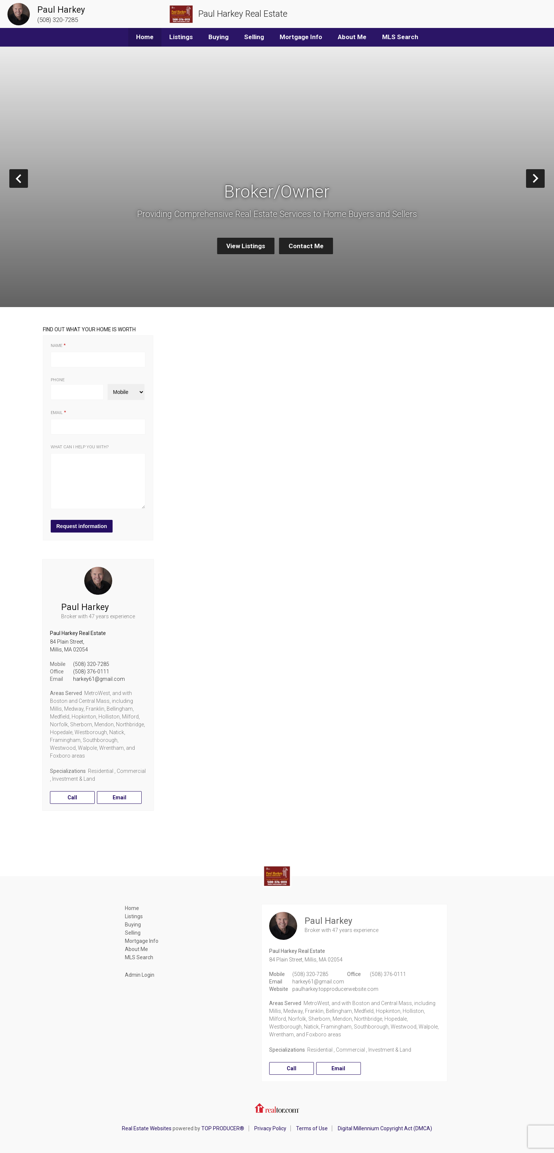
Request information (81, 526)
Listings (181, 37)
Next (544, 178)
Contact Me (306, 246)
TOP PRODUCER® (222, 1128)
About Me (352, 37)
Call (72, 797)
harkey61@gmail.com (99, 679)
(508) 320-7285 (91, 664)
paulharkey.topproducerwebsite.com (335, 989)
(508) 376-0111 (91, 672)
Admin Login (139, 975)
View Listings (245, 246)
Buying (218, 37)
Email (57, 412)
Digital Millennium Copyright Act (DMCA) (385, 1128)
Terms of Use (312, 1128)
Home (145, 37)
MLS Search (400, 37)
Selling (254, 37)
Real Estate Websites (146, 1128)
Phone (57, 380)
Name (56, 345)
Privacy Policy (270, 1128)
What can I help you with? (79, 447)
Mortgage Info (301, 37)
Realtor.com (277, 1107)
